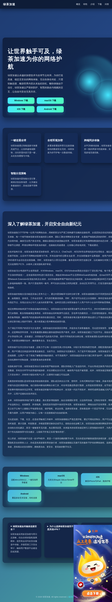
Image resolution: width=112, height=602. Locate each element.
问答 (107, 4)
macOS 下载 (50, 100)
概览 (78, 4)
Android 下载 (50, 109)
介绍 (92, 4)
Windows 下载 (21, 100)
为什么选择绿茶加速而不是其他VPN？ (60, 528)
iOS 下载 (21, 109)
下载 (100, 4)
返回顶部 (72, 597)
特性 (85, 4)
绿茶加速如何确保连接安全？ (24, 528)
